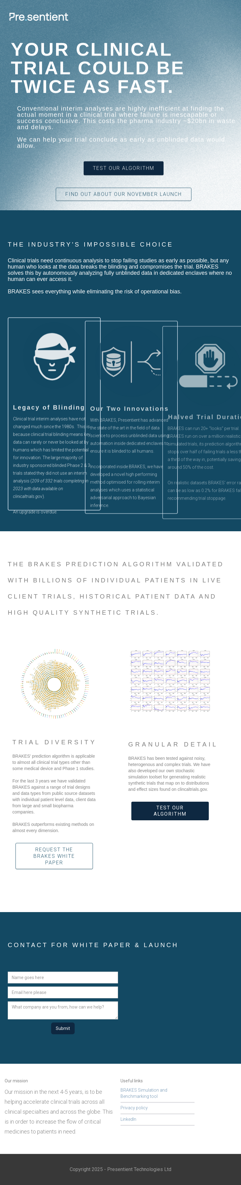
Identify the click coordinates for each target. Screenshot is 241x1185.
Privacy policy (134, 1107)
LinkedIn (128, 1119)
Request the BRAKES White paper (54, 856)
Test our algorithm (170, 811)
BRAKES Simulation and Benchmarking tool (143, 1093)
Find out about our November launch (123, 194)
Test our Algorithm (123, 168)
